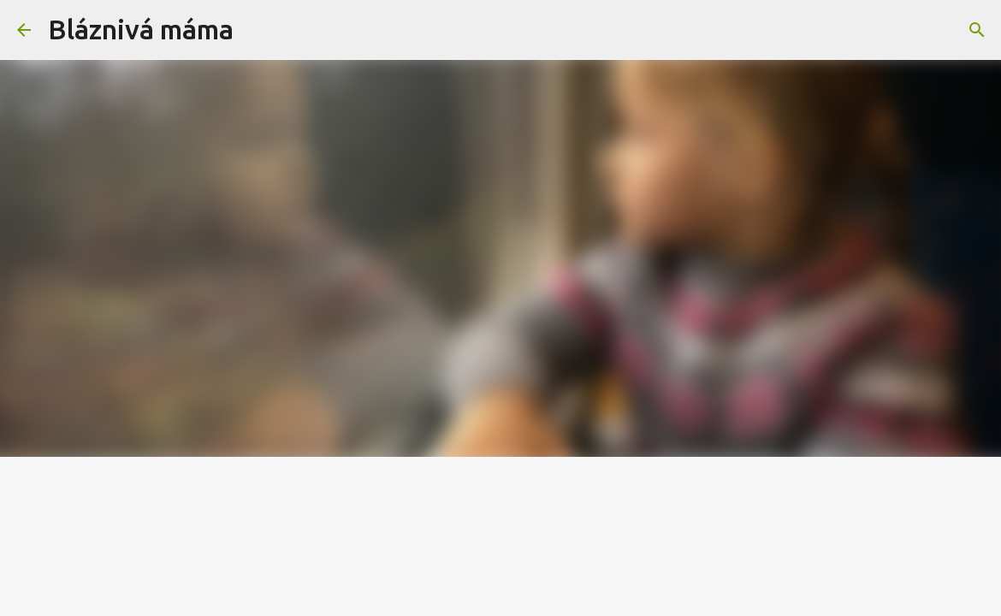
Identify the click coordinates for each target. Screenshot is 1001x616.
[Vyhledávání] (257, 29)
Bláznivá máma (141, 29)
